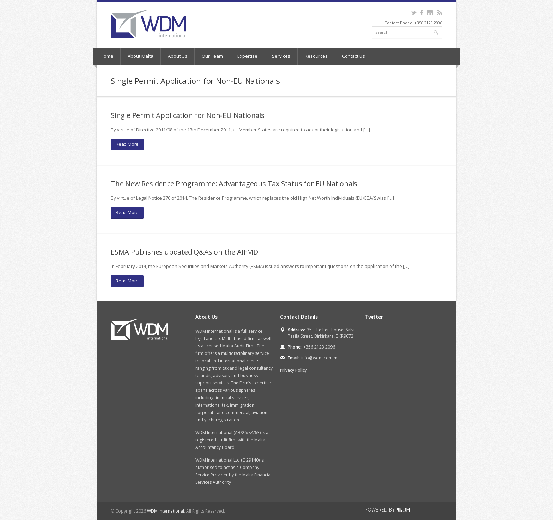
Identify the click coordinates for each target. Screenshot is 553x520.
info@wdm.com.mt (320, 358)
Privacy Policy (293, 370)
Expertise (247, 56)
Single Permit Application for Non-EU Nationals (188, 115)
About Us (177, 56)
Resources (316, 56)
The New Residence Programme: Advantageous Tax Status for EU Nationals (234, 183)
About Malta (140, 56)
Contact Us (353, 56)
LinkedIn (430, 12)
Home (107, 56)
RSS (439, 12)
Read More (127, 144)
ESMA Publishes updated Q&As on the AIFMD (184, 252)
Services (281, 56)
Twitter (413, 12)
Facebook (421, 12)
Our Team (212, 56)
